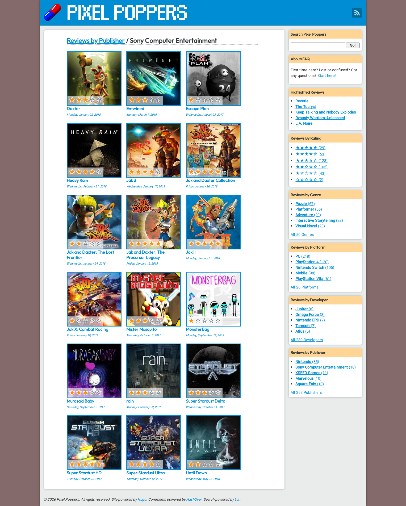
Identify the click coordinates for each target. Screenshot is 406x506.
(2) (309, 180)
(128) (311, 161)
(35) (307, 362)
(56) (308, 209)
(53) (310, 154)
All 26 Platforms (305, 287)
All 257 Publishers (306, 392)
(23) (319, 220)
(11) (311, 373)
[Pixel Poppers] (203, 12)
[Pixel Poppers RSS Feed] (357, 13)
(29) (310, 148)
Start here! (326, 75)
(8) (304, 309)
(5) (302, 331)
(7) (310, 320)
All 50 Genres (302, 234)
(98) (305, 273)
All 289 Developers (307, 340)
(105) (311, 167)
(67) (305, 204)
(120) (312, 262)
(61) (313, 279)
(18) (325, 367)
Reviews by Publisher (96, 40)
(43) (310, 173)
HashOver (194, 499)
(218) (302, 256)
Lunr (238, 499)
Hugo (141, 499)
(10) (308, 378)
